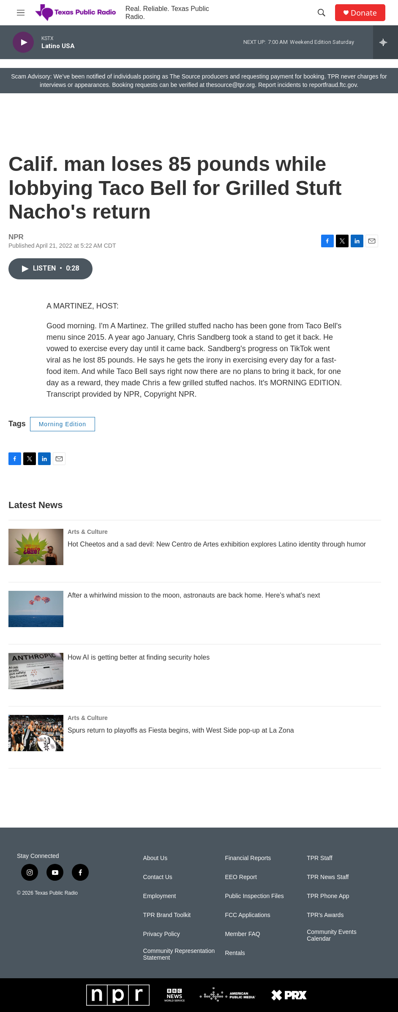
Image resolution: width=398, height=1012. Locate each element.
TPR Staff (319, 858)
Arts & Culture (88, 531)
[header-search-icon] (321, 12)
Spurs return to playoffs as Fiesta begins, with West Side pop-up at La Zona (181, 730)
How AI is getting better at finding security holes (139, 657)
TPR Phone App (328, 896)
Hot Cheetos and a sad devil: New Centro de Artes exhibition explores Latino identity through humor (217, 544)
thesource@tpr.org (230, 84)
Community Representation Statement (179, 954)
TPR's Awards (325, 915)
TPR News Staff (328, 877)
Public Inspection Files (254, 896)
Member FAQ (242, 934)
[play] (23, 42)
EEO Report (240, 877)
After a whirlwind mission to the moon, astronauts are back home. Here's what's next (194, 595)
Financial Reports (248, 858)
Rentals (235, 953)
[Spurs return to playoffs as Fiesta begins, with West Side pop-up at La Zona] (35, 733)
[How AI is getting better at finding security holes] (35, 671)
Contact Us (157, 877)
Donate (364, 12)
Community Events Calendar (331, 935)
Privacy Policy (161, 934)
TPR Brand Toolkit (167, 915)
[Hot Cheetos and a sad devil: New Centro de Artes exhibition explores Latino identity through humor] (35, 547)
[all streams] (385, 42)
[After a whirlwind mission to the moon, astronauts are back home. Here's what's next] (35, 609)
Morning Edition (62, 424)
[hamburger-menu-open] (21, 12)
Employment (159, 896)
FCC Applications (247, 915)
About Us (155, 858)
